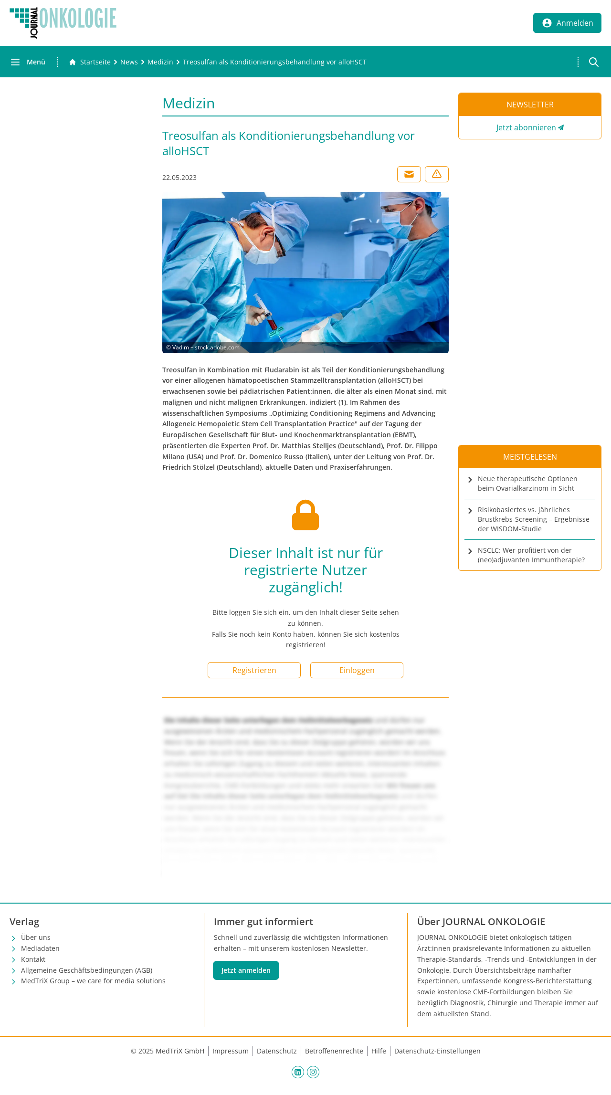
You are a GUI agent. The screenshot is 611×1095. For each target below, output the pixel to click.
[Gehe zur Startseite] (90, 62)
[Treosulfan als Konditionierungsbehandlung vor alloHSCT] (275, 62)
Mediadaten (40, 948)
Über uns (36, 937)
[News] (129, 62)
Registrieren (254, 670)
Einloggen (357, 670)
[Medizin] (160, 62)
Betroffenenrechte (334, 1050)
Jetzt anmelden (246, 970)
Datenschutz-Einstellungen (437, 1050)
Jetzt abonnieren (526, 127)
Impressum (230, 1050)
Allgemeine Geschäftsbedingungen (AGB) (86, 970)
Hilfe (378, 1050)
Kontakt (33, 959)
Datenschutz (277, 1050)
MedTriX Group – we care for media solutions (93, 980)
